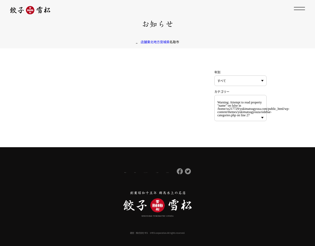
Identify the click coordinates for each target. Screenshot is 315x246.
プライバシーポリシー (143, 171)
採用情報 (115, 171)
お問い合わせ (198, 171)
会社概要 (93, 171)
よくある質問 (173, 171)
